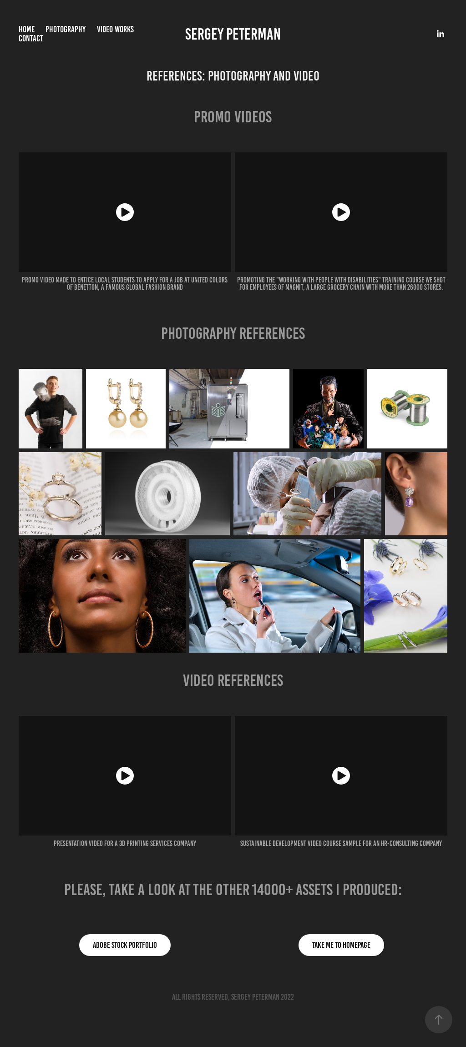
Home (27, 29)
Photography (66, 29)
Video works (115, 29)
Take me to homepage (341, 945)
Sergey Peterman (233, 34)
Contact (31, 38)
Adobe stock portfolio (125, 945)
